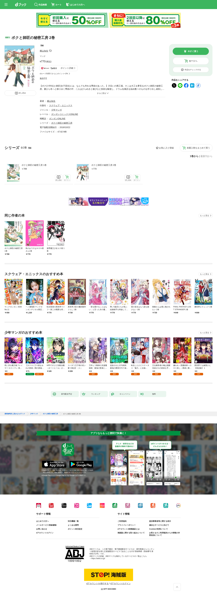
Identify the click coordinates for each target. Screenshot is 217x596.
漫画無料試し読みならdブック (15, 414)
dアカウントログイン (44, 533)
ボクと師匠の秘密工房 (61, 123)
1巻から (194, 156)
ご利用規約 (122, 521)
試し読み (22, 93)
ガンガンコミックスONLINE (64, 114)
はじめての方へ (42, 521)
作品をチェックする (193, 70)
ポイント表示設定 (75, 529)
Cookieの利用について (158, 529)
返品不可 (43, 78)
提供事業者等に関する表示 (160, 521)
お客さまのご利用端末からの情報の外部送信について (164, 534)
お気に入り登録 (166, 148)
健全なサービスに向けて (159, 525)
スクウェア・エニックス (60, 105)
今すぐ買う (193, 51)
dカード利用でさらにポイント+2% (54, 74)
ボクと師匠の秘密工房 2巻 (103, 165)
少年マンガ (56, 110)
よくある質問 (73, 525)
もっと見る (204, 216)
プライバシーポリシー (127, 525)
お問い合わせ (41, 529)
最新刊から (206, 156)
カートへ (193, 61)
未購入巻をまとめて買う (198, 148)
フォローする (50, 50)
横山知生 (44, 51)
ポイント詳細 (67, 68)
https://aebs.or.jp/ (98, 558)
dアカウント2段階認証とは (129, 529)
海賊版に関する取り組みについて (131, 533)
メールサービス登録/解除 (46, 525)
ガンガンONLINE (57, 118)
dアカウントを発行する (97, 583)
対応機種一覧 (73, 521)
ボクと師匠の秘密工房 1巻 (34, 165)
